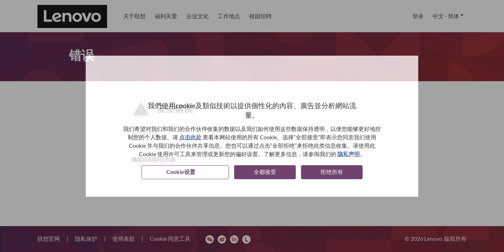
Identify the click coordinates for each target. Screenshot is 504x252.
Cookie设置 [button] (180, 171)
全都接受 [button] (265, 171)
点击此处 (190, 137)
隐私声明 (348, 153)
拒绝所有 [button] (332, 171)
